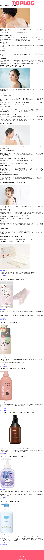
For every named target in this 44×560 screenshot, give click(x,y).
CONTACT (30, 552)
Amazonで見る (3, 275)
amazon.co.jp (2, 270)
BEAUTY (10, 552)
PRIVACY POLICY (36, 552)
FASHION (6, 552)
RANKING (26, 552)
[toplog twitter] (23, 557)
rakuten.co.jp (2, 445)
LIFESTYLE (15, 552)
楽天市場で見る (3, 277)
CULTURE (22, 552)
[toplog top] (22, 3)
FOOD (19, 552)
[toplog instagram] (20, 557)
